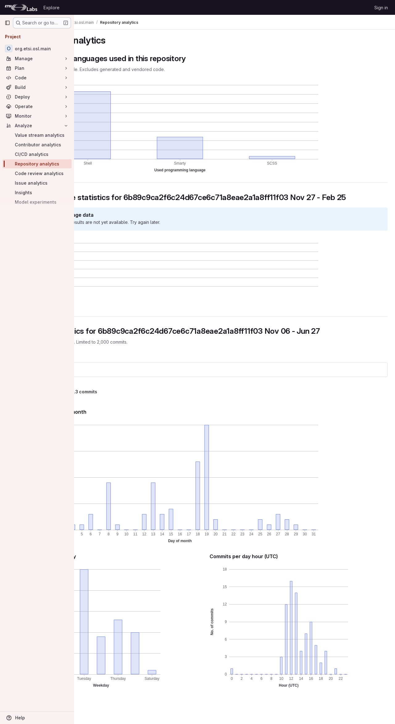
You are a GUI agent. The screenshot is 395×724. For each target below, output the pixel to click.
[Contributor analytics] (37, 144)
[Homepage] (21, 7)
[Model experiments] (37, 202)
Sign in (381, 7)
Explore (52, 7)
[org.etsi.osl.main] (37, 48)
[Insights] (37, 192)
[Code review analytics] (37, 173)
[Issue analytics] (37, 182)
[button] (113, 312)
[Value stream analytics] (37, 135)
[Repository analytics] (37, 163)
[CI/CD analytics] (37, 154)
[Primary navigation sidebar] (7, 23)
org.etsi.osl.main (103, 378)
